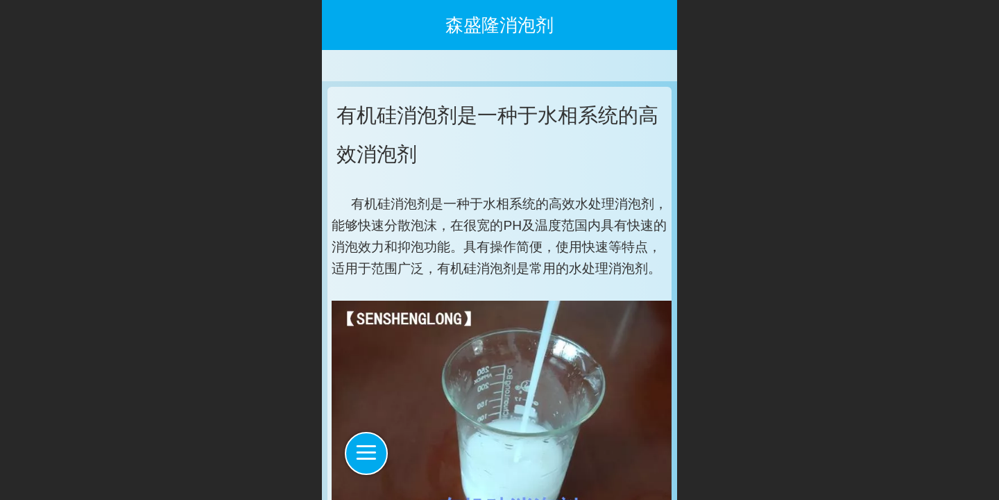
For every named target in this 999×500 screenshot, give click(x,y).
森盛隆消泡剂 (499, 25)
